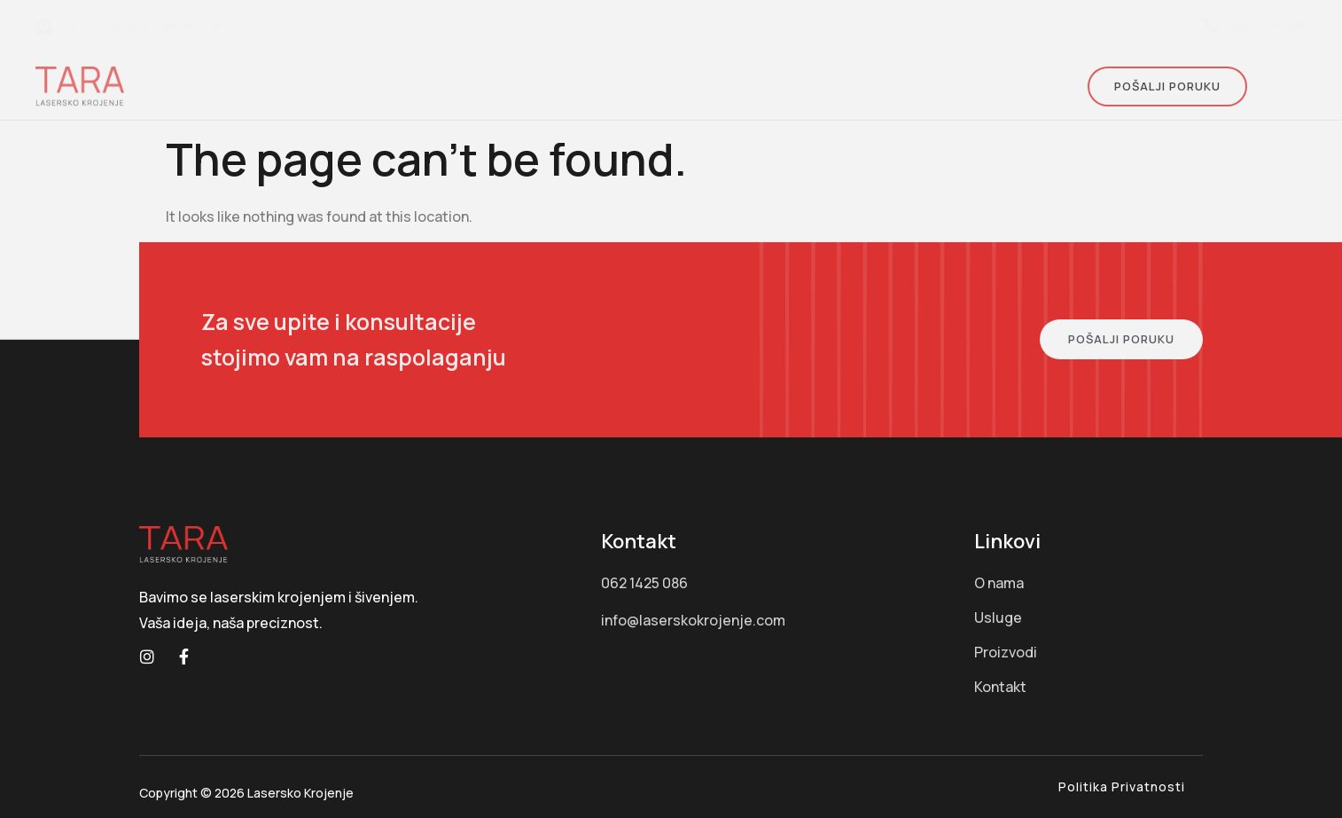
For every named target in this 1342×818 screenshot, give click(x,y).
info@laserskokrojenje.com (128, 25)
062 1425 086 (1255, 25)
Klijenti (861, 85)
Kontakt (945, 85)
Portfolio (770, 85)
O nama (472, 85)
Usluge (557, 85)
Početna (392, 85)
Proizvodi (662, 85)
